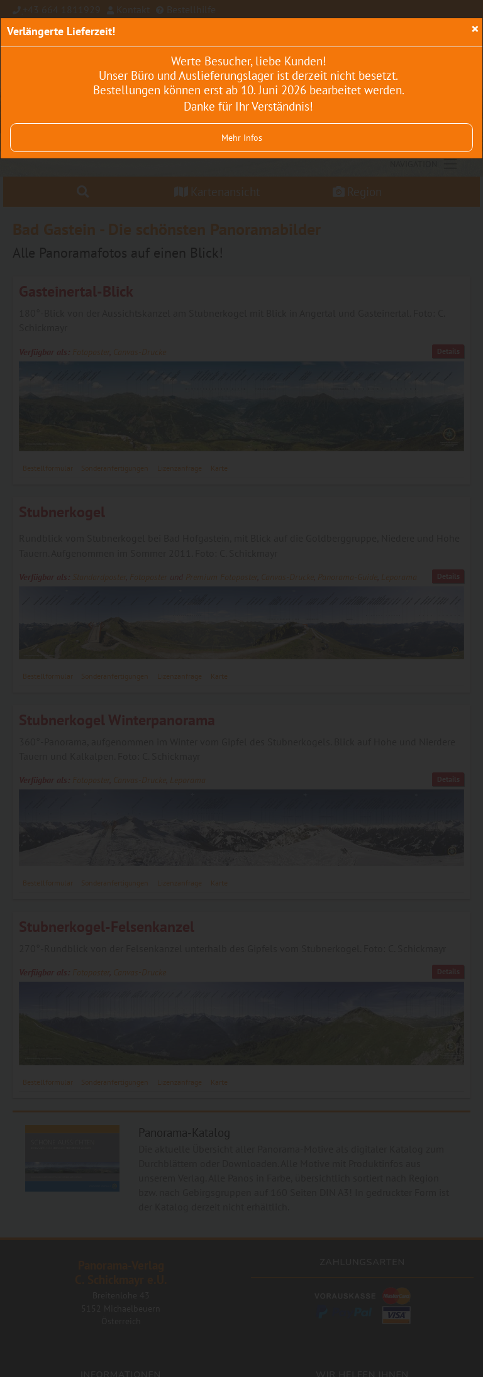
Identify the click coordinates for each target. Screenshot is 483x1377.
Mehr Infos (241, 137)
